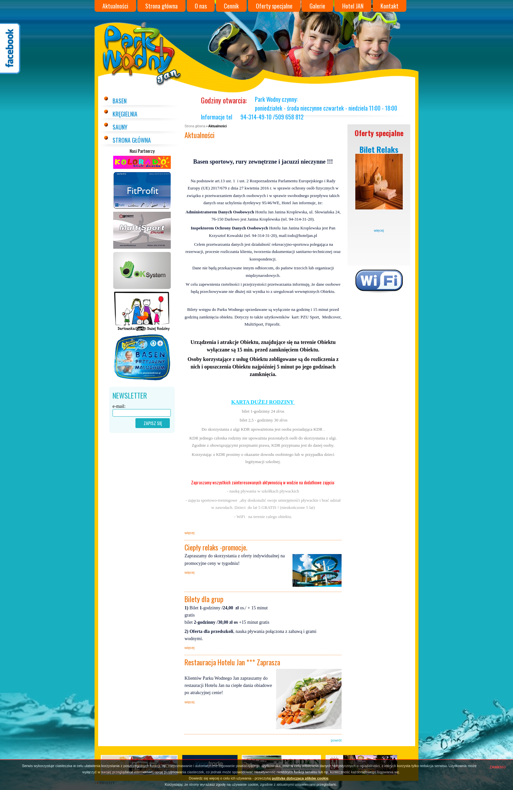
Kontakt (389, 6)
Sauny (120, 127)
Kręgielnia (125, 114)
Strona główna (161, 6)
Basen (120, 101)
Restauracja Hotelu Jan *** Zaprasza (232, 662)
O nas (201, 6)
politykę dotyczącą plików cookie (300, 778)
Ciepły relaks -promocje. (216, 547)
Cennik (231, 6)
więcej (379, 230)
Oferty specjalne (274, 6)
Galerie (317, 6)
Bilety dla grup (204, 599)
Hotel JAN (352, 6)
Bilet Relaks (379, 149)
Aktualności (115, 6)
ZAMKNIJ (498, 767)
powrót (336, 740)
